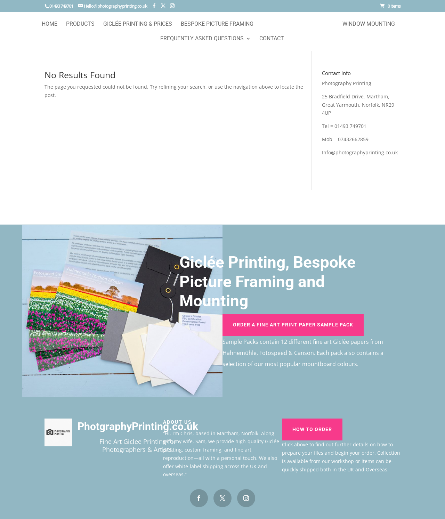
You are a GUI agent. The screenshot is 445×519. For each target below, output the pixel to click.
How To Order (312, 429)
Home (49, 24)
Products (80, 24)
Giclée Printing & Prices (137, 24)
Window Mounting (368, 24)
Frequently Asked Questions (202, 39)
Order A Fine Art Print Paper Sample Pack (293, 324)
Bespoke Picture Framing (217, 24)
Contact (271, 39)
